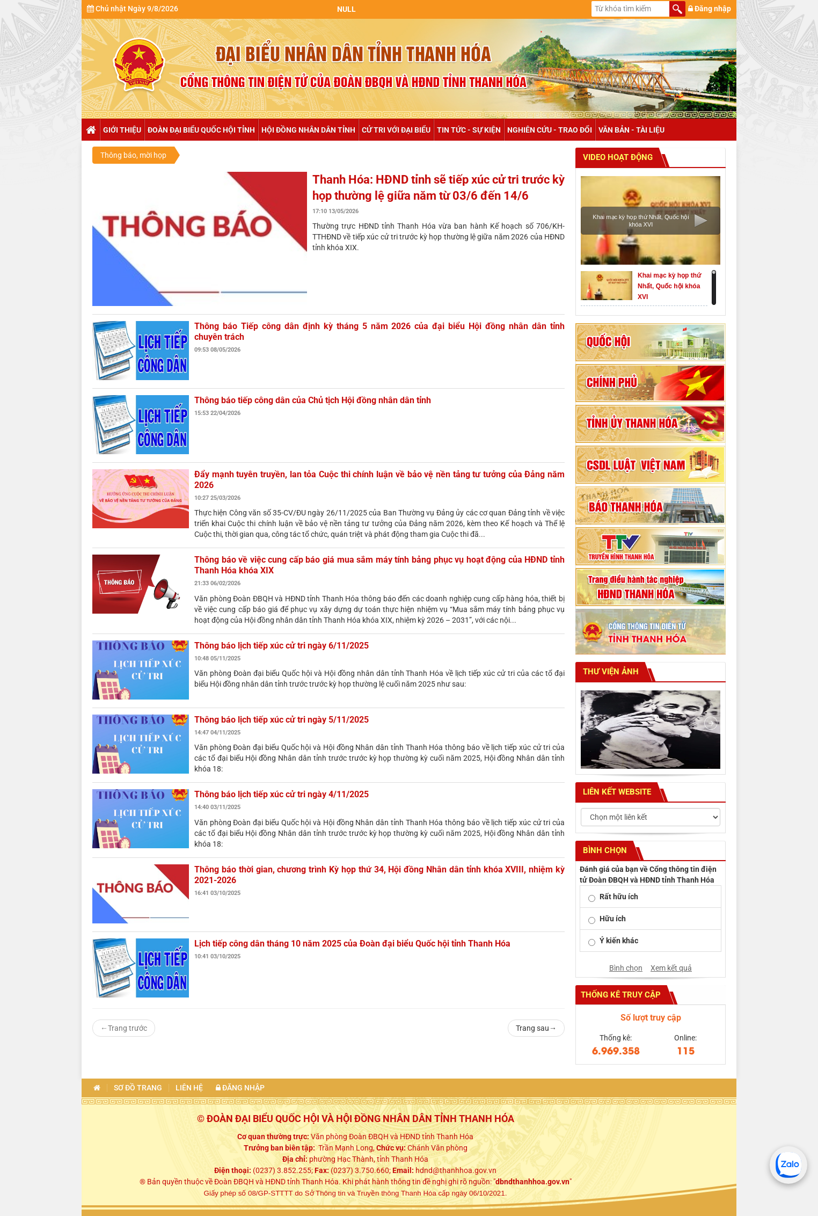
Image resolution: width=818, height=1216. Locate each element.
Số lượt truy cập (650, 1018)
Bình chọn (625, 968)
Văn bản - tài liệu (631, 130)
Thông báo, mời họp (133, 155)
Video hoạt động (617, 157)
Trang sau (536, 1028)
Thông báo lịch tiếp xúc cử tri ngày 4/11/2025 (281, 794)
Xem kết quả (671, 968)
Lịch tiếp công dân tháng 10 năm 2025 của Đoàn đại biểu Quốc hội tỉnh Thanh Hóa (352, 943)
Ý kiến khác (619, 940)
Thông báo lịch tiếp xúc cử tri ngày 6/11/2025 (281, 645)
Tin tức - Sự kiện (469, 130)
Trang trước (123, 1028)
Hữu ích (613, 918)
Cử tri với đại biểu (396, 130)
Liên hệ (189, 1088)
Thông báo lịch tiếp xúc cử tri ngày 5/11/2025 (281, 720)
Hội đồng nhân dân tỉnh (308, 130)
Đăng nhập (709, 8)
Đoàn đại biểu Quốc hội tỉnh (201, 130)
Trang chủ (90, 130)
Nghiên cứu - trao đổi (549, 130)
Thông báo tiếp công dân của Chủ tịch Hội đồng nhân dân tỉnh (312, 400)
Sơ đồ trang (138, 1088)
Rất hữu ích (619, 896)
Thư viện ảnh (610, 671)
